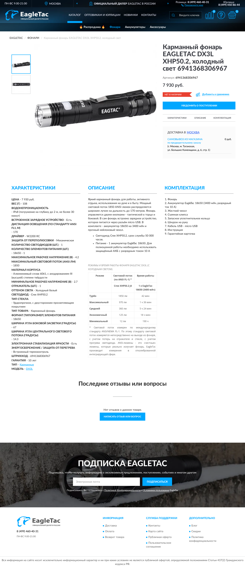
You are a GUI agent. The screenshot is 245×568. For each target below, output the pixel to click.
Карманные (27, 364)
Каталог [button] (75, 15)
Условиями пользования (156, 490)
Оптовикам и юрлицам (102, 15)
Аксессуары (158, 27)
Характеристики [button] (176, 118)
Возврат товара (114, 537)
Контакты (148, 15)
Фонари (115, 27)
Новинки (131, 15)
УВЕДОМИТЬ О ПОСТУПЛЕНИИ (199, 105)
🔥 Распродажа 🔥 (92, 27)
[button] (192, 5)
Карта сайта (155, 531)
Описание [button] (200, 118)
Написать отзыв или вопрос (122, 416)
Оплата (109, 531)
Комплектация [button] (222, 118)
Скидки (196, 531)
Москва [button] (193, 132)
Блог (194, 525)
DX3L (29, 369)
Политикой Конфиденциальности (122, 490)
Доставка (111, 525)
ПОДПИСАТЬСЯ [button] (157, 482)
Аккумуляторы (135, 27)
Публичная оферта (160, 537)
